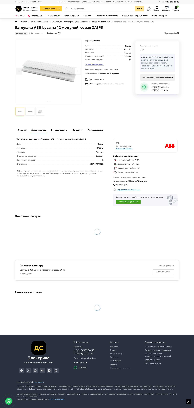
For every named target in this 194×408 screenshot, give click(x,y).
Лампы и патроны (160, 16)
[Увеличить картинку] (48, 71)
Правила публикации (166, 266)
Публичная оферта (153, 363)
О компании (115, 361)
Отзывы (128, 2)
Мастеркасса (39, 382)
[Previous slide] (19, 71)
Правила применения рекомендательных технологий (158, 354)
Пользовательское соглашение (158, 350)
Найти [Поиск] (138, 8)
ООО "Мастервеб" (57, 399)
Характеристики (38, 130)
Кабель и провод (71, 16)
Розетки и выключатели (107, 16)
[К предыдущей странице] (16, 21)
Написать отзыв (163, 272)
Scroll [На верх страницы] (188, 401)
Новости (113, 364)
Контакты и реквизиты (120, 368)
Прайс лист (118, 2)
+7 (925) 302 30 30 (160, 87)
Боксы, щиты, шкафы (40, 22)
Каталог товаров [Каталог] (49, 8)
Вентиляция (53, 16)
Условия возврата (95, 130)
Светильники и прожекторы (135, 16)
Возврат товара (116, 353)
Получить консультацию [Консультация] (128, 202)
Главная (61, 2)
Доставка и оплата (59, 130)
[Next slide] (77, 71)
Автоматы (87, 16)
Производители (73, 2)
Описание (21, 130)
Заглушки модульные (101, 22)
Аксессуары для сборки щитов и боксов (70, 22)
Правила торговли (152, 360)
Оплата (108, 2)
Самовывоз (97, 2)
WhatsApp (80, 367)
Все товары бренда (124, 148)
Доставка (87, 2)
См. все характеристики (94, 65)
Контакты (138, 2)
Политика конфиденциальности (158, 346)
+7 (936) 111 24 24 (159, 90)
